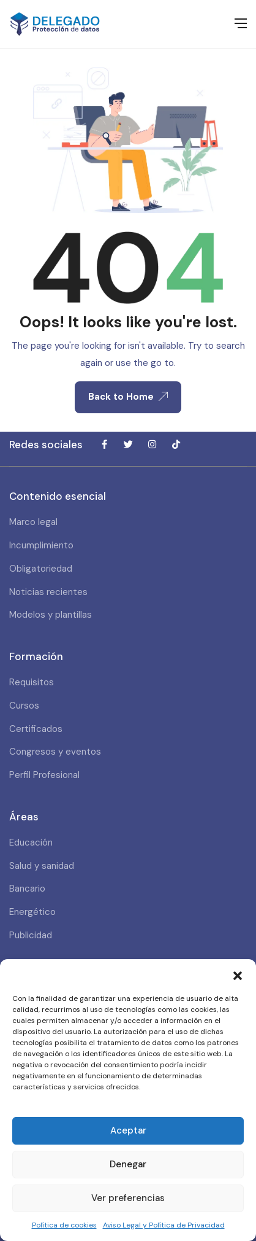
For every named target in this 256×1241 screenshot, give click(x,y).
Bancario (27, 888)
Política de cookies (64, 1225)
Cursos (24, 705)
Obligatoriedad (40, 568)
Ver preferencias (128, 1198)
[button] (238, 974)
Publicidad (30, 935)
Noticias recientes (48, 592)
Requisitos (31, 682)
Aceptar (128, 1130)
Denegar (128, 1164)
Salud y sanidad (41, 866)
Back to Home (128, 397)
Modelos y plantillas (50, 615)
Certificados (35, 729)
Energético (32, 912)
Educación (31, 842)
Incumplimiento (41, 545)
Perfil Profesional (44, 775)
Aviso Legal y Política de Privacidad (164, 1225)
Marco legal (33, 522)
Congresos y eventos (55, 751)
